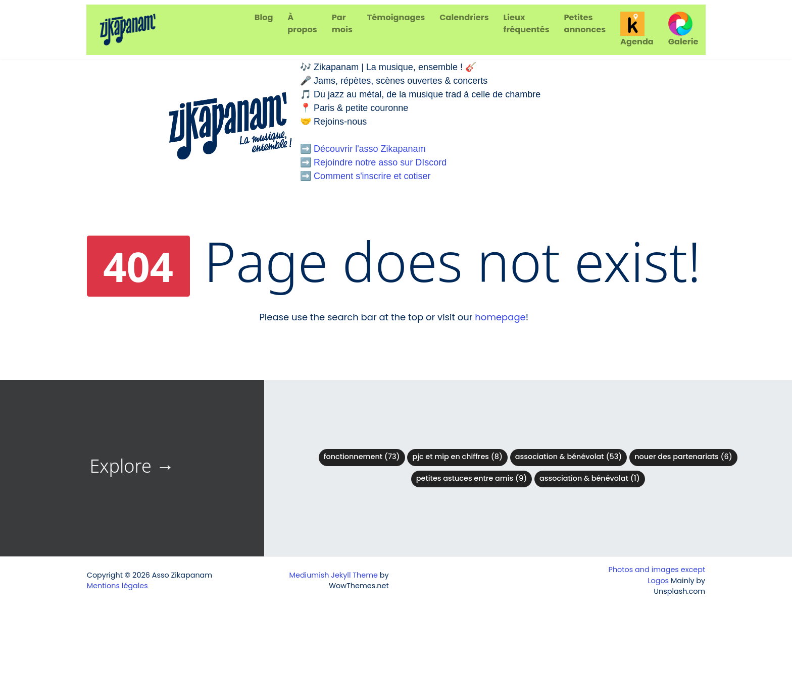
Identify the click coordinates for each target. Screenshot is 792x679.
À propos (302, 23)
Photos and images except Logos (657, 575)
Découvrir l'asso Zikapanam (370, 149)
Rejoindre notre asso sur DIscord (380, 162)
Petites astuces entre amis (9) (471, 478)
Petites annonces (585, 23)
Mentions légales (117, 586)
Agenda (637, 29)
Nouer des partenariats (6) (683, 456)
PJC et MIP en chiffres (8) (457, 456)
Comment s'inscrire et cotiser (372, 176)
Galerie (683, 29)
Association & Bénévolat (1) (589, 478)
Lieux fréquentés (527, 23)
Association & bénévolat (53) (568, 456)
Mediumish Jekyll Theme (333, 575)
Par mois (342, 23)
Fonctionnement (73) (362, 456)
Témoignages (396, 17)
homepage (500, 317)
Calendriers (464, 17)
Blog (264, 17)
